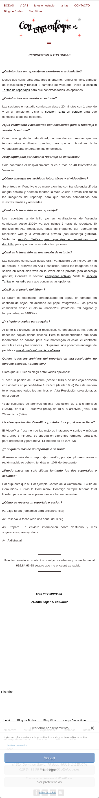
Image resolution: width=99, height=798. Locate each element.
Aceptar (49, 757)
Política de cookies (47, 792)
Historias (7, 692)
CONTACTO (82, 5)
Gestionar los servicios (17, 745)
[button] (92, 728)
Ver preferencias (49, 782)
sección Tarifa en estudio (63, 111)
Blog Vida (49, 720)
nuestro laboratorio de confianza (38, 350)
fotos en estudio (44, 5)
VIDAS (24, 5)
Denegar (49, 770)
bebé (7, 720)
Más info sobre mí (49, 593)
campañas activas (57, 276)
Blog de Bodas (13, 11)
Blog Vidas (35, 11)
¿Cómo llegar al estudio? (49, 602)
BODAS (9, 5)
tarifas (64, 5)
